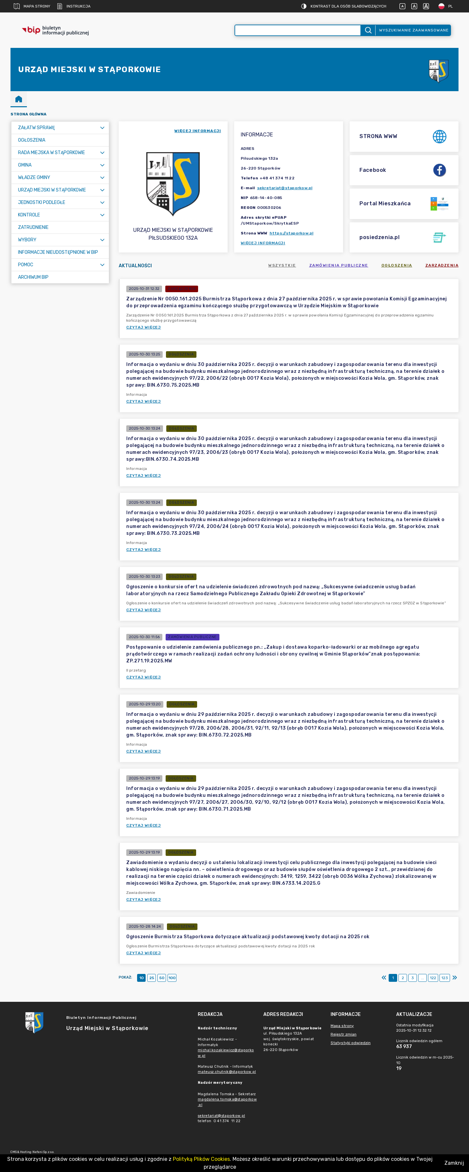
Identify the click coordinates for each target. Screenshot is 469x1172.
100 (172, 978)
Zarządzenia (442, 265)
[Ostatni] (454, 978)
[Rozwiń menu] (102, 128)
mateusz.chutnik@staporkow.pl (227, 1072)
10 (141, 978)
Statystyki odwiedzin (351, 1043)
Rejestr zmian (344, 1034)
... (422, 978)
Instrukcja (74, 6)
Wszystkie (282, 265)
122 (433, 978)
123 (444, 978)
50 (161, 978)
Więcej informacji (263, 243)
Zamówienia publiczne (338, 265)
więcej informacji (197, 131)
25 (151, 978)
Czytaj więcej (143, 327)
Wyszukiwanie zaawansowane (414, 30)
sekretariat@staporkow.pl (285, 188)
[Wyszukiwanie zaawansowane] (297, 30)
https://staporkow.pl (292, 233)
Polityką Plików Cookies (201, 1159)
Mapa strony (32, 6)
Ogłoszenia (396, 265)
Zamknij (454, 1163)
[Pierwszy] (384, 978)
